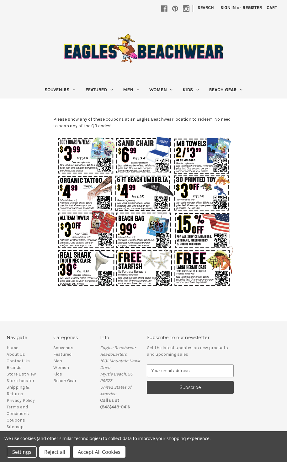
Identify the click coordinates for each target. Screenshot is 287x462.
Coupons (16, 420)
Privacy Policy (21, 400)
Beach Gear (225, 89)
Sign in (228, 7)
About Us (16, 354)
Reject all (54, 452)
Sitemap (15, 426)
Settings (21, 452)
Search (206, 7)
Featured (99, 89)
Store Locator (21, 380)
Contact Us (18, 361)
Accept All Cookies (99, 452)
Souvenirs (60, 89)
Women (161, 89)
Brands (14, 367)
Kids (191, 89)
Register (252, 7)
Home (12, 347)
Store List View (21, 374)
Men (131, 89)
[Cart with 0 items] (271, 7)
